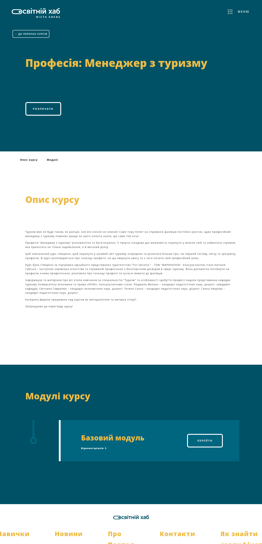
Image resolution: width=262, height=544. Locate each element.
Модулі (52, 159)
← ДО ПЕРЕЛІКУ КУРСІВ (31, 34)
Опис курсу (29, 159)
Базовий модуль (113, 437)
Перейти (205, 440)
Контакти (177, 533)
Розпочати (43, 108)
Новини (69, 533)
